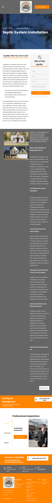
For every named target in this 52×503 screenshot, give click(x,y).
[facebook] (4, 499)
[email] (7, 499)
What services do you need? (38, 86)
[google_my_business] (9, 499)
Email (33, 76)
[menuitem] (19, 482)
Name (33, 71)
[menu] (3, 7)
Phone (33, 81)
